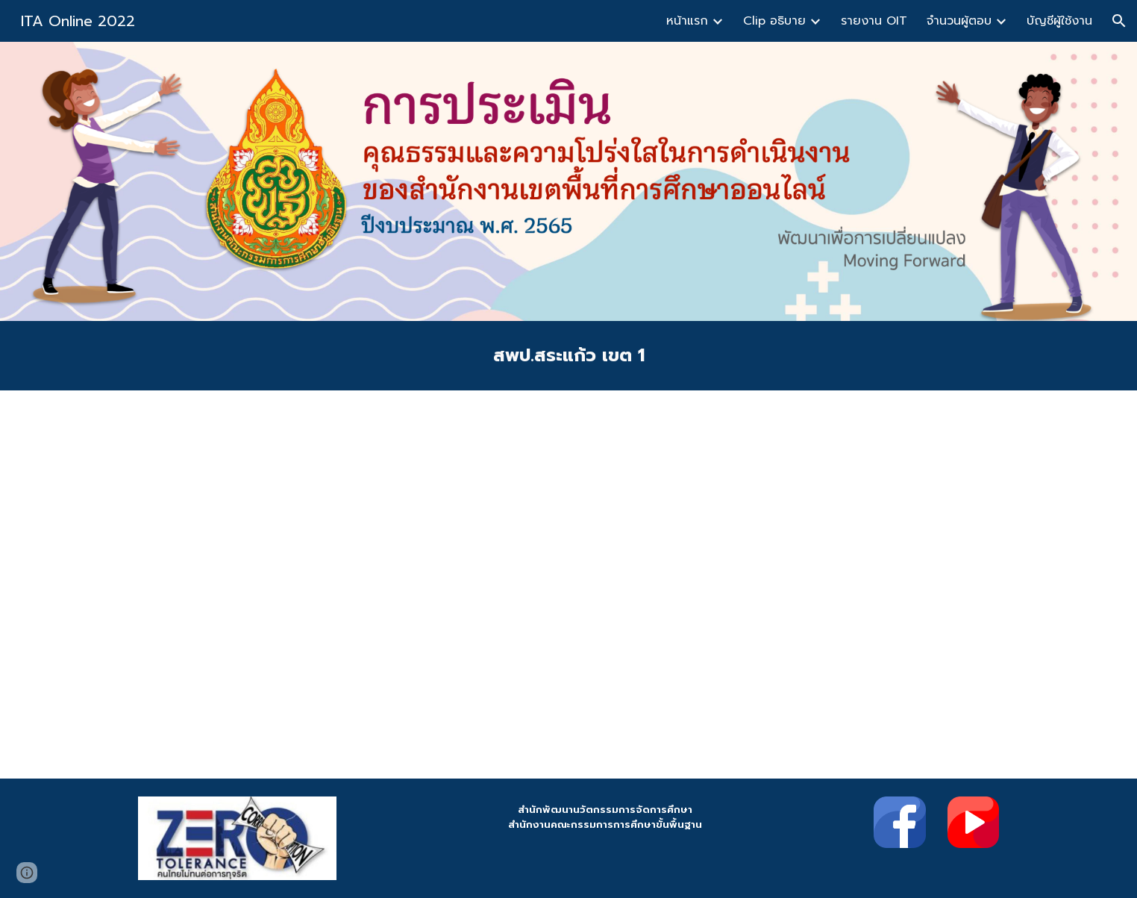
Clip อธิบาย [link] (774, 21)
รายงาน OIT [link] (874, 21)
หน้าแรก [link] (687, 21)
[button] (1119, 21)
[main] (568, 355)
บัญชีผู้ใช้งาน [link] (1059, 21)
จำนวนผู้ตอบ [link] (959, 21)
